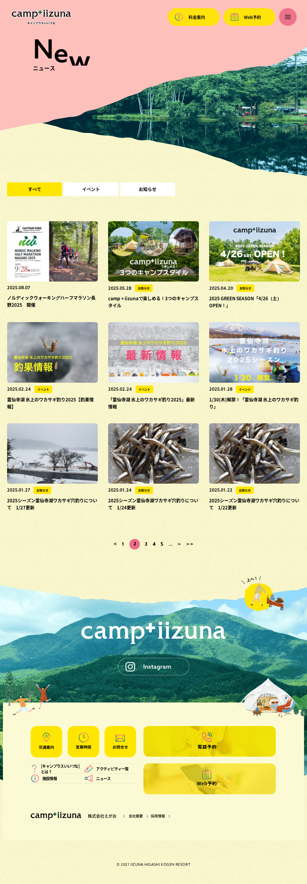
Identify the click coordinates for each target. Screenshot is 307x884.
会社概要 (136, 816)
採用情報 (158, 816)
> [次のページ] (179, 544)
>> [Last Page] (190, 544)
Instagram (157, 666)
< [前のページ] (115, 544)
